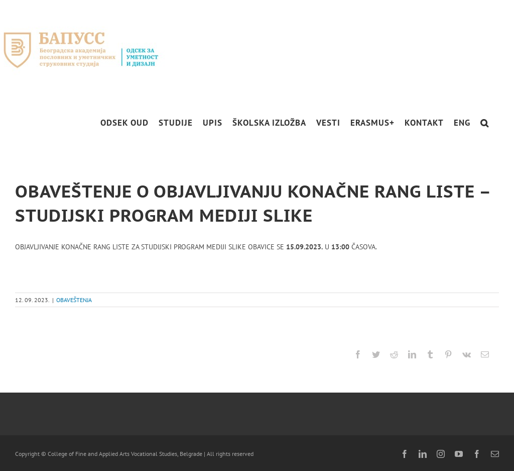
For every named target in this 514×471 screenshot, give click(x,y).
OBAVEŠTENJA (74, 300)
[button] (484, 123)
